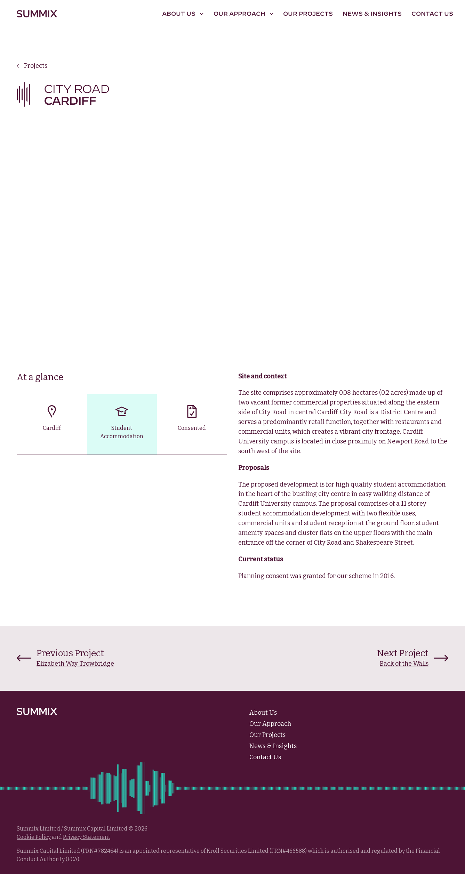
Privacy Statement (86, 837)
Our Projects (308, 13)
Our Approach (270, 724)
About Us (263, 712)
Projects (32, 66)
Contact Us (432, 13)
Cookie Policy (34, 837)
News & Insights (372, 13)
